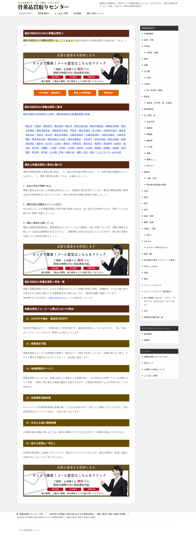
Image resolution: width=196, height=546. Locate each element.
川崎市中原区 (110, 130)
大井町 (71, 148)
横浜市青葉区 (97, 126)
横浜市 (28, 126)
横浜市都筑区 (74, 139)
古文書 (147, 71)
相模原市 (47, 126)
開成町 (98, 148)
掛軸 (146, 65)
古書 (149, 78)
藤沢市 (69, 126)
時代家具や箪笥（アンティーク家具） (160, 260)
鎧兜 (146, 197)
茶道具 (147, 96)
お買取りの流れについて (154, 369)
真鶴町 (116, 148)
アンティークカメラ (152, 285)
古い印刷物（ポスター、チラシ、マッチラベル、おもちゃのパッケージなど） (160, 301)
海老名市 (87, 143)
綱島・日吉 (82, 152)
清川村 (44, 152)
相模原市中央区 (60, 130)
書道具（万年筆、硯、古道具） (160, 103)
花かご (149, 235)
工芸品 (147, 84)
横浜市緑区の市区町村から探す (38, 114)
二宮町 (53, 148)
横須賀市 (58, 126)
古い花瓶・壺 (149, 115)
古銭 (146, 191)
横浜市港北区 (81, 126)
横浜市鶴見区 (43, 130)
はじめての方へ (25, 13)
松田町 (80, 148)
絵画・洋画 (149, 40)
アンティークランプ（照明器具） (158, 291)
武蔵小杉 (70, 152)
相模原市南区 (112, 126)
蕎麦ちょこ (151, 159)
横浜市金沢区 (38, 139)
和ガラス (150, 166)
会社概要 (77, 13)
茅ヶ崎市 (96, 130)
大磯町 (44, 148)
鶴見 (92, 152)
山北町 (89, 148)
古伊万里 (150, 122)
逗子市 (49, 143)
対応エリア (149, 363)
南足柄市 (108, 143)
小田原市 (87, 139)
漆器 (149, 153)
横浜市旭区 (84, 130)
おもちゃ (148, 241)
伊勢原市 (76, 143)
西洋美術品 (149, 109)
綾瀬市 (118, 143)
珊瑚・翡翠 (149, 222)
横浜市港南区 (61, 135)
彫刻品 (147, 172)
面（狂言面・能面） (155, 90)
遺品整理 (148, 334)
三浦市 (57, 143)
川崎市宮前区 (76, 135)
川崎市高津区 (92, 135)
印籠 (146, 273)
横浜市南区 (100, 139)
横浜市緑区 (113, 139)
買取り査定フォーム (95, 13)
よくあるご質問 (61, 13)
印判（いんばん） (151, 266)
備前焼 (149, 140)
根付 (146, 279)
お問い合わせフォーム (58, 298)
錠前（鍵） (149, 254)
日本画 (147, 46)
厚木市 (49, 135)
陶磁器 (149, 134)
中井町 (62, 148)
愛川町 (35, 152)
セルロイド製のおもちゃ (157, 247)
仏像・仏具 (151, 178)
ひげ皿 (149, 147)
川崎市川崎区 (108, 135)
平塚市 (73, 130)
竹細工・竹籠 (149, 229)
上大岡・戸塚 (56, 152)
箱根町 (107, 148)
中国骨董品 (149, 34)
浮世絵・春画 (152, 52)
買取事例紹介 (43, 13)
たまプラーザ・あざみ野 (109, 152)
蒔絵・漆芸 (149, 216)
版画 (146, 59)
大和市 (40, 135)
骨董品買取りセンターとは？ (156, 357)
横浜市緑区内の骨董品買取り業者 (73, 114)
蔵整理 (147, 340)
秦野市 (66, 143)
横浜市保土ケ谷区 (57, 139)
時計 (146, 203)
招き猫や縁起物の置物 (156, 185)
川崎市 (37, 126)
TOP (31, 514)
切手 (146, 210)
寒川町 (35, 148)
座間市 (98, 143)
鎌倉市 (40, 143)
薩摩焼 (149, 128)
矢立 (146, 311)
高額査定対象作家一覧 (153, 317)
